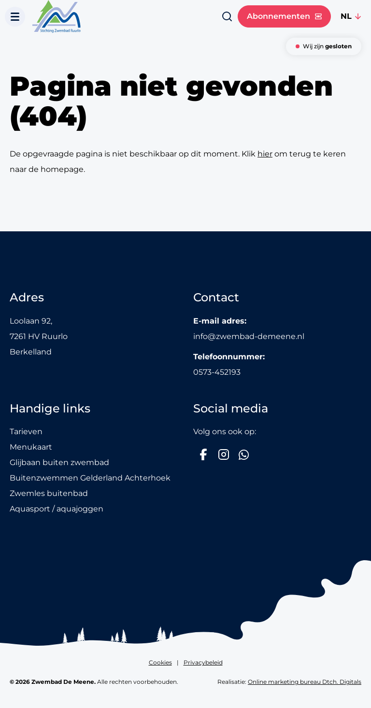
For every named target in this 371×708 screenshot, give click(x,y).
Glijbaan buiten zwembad (59, 462)
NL (346, 16)
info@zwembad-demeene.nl (248, 336)
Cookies (160, 662)
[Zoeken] (227, 16)
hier (264, 153)
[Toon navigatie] (15, 17)
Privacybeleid (203, 662)
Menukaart (31, 447)
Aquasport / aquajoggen (56, 508)
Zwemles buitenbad (49, 493)
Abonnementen (284, 16)
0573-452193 (217, 372)
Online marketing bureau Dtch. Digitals (304, 681)
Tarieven (26, 431)
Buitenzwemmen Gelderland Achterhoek (90, 477)
